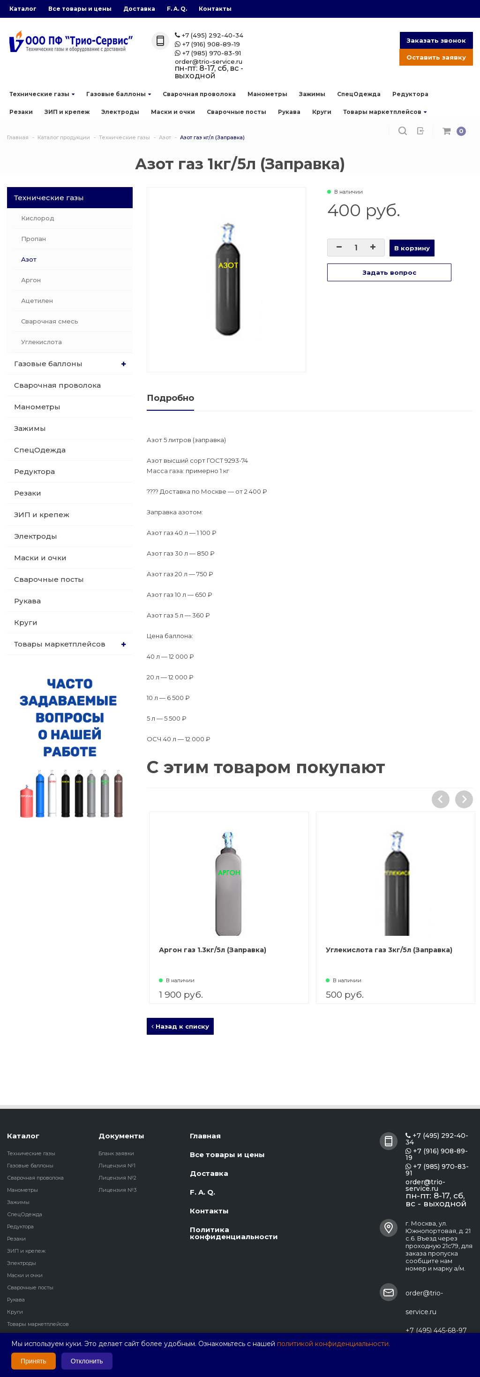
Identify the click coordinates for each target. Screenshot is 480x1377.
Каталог (23, 8)
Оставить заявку (436, 57)
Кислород (37, 218)
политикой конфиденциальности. (333, 1343)
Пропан (33, 238)
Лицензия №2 (117, 1177)
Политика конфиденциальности (234, 1233)
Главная (205, 1135)
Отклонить (87, 1361)
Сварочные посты (236, 111)
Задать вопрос (389, 272)
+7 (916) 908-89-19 (207, 44)
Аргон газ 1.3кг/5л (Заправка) (265, 950)
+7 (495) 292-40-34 (209, 35)
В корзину (412, 248)
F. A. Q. (177, 8)
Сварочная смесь (49, 321)
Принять (33, 1361)
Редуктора (410, 94)
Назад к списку (180, 1026)
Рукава (289, 111)
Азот (29, 259)
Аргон (31, 280)
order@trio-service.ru (208, 62)
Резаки (21, 111)
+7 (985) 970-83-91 (208, 53)
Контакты (215, 8)
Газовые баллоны (118, 94)
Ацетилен (37, 300)
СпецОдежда (359, 94)
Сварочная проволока (199, 94)
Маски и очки (173, 111)
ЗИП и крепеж (67, 111)
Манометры (267, 94)
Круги (321, 111)
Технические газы (42, 94)
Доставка (139, 8)
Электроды (120, 111)
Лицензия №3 (117, 1190)
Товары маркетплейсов (385, 111)
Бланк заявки (116, 1153)
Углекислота (41, 342)
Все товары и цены (80, 8)
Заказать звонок (436, 40)
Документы (121, 1135)
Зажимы (312, 94)
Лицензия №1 (116, 1165)
